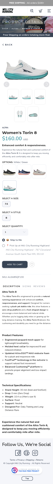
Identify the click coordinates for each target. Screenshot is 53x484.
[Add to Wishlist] (32, 264)
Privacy (20, 460)
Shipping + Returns (34, 460)
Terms (12, 460)
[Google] (26, 453)
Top (27, 478)
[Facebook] (18, 453)
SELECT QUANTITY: (12, 226)
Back (7, 44)
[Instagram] (35, 453)
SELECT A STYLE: (11, 212)
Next (46, 85)
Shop (5, 29)
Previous (6, 85)
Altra (15, 29)
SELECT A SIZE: (10, 198)
